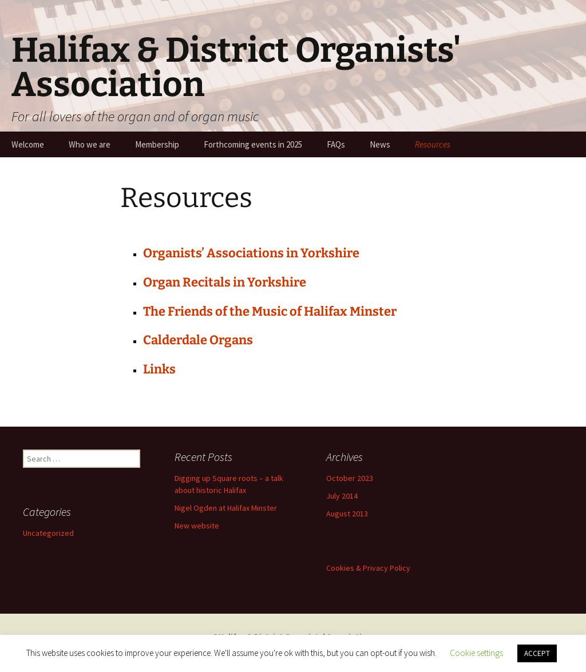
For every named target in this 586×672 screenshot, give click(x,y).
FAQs (336, 144)
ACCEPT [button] (537, 653)
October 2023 (349, 478)
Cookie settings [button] (476, 652)
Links (159, 369)
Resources (432, 144)
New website (197, 525)
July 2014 (342, 496)
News (380, 144)
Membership (157, 144)
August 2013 (347, 513)
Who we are (89, 144)
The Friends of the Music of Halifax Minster (270, 311)
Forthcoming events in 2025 (253, 144)
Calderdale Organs (198, 340)
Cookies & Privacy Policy (368, 568)
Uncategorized (48, 533)
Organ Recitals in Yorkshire (224, 282)
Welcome (27, 144)
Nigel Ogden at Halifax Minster (226, 508)
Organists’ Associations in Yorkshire (251, 253)
